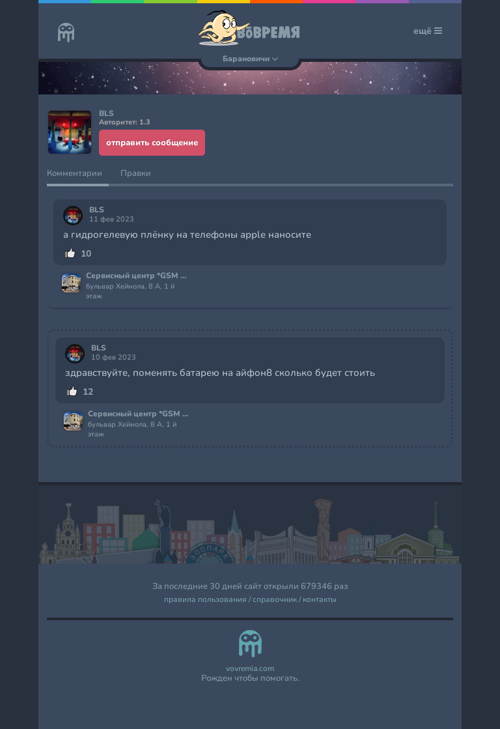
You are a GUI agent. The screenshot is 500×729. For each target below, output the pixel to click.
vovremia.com (250, 669)
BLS (96, 210)
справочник (275, 600)
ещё (427, 31)
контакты (320, 600)
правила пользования (205, 600)
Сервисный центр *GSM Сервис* (137, 276)
